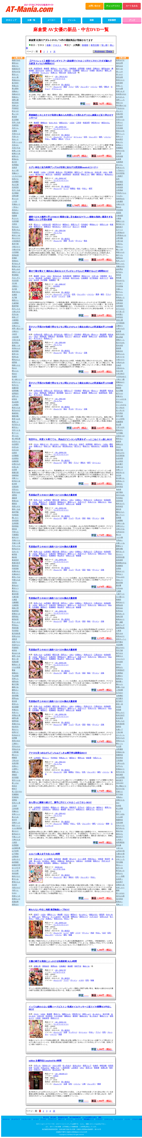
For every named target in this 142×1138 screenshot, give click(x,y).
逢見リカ (84, 70)
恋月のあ (15, 314)
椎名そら (86, 446)
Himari (118, 664)
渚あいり (119, 580)
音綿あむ (15, 261)
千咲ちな (15, 532)
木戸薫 (14, 297)
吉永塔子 (119, 882)
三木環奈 (15, 405)
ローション (78, 137)
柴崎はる (119, 444)
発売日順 (95, 45)
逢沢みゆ (119, 66)
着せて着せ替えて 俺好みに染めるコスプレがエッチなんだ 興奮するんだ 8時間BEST (68, 271)
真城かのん (16, 724)
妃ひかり (99, 809)
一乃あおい (120, 170)
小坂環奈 (15, 320)
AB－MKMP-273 (61, 1074)
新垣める (15, 159)
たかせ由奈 (58, 1016)
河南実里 (57, 174)
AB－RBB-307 (60, 284)
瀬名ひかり (102, 502)
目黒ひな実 (72, 73)
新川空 (14, 162)
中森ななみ (16, 580)
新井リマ (119, 137)
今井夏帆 (35, 504)
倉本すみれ (120, 334)
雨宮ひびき (120, 131)
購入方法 (46, 1117)
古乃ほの (119, 693)
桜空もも (119, 402)
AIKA (105, 172)
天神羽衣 (15, 125)
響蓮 (13, 670)
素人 (65, 877)
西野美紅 (15, 616)
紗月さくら (16, 382)
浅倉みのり (16, 94)
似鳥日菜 (119, 616)
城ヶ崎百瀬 (16, 439)
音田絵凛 (15, 255)
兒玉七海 (119, 371)
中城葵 (92, 70)
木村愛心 (119, 314)
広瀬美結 (119, 673)
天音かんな (16, 134)
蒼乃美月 (15, 83)
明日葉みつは (121, 105)
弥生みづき (120, 856)
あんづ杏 (15, 170)
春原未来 (57, 859)
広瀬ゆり (119, 676)
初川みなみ (57, 276)
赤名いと (119, 86)
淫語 (84, 518)
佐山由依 (15, 402)
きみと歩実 (56, 1066)
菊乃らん (119, 292)
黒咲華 (118, 348)
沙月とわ (37, 1066)
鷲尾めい (119, 902)
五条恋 (118, 365)
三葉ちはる (120, 763)
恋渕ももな (120, 354)
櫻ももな (15, 371)
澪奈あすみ (16, 749)
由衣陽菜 (15, 862)
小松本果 (15, 337)
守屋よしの (16, 837)
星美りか (89, 1068)
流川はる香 (120, 896)
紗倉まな (119, 396)
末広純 (118, 475)
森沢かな (97, 444)
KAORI (36, 1068)
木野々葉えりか (18, 328)
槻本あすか (16, 549)
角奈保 (118, 489)
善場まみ (15, 501)
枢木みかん (95, 446)
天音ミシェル (17, 142)
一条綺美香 (65, 1068)
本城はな (15, 710)
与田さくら (97, 758)
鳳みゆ (118, 207)
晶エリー (76, 227)
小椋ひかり (16, 247)
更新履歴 (112, 20)
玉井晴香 (15, 523)
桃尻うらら (16, 825)
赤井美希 (119, 83)
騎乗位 (54, 139)
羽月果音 (15, 631)
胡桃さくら (120, 340)
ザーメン (78, 241)
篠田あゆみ (105, 68)
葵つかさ (119, 74)
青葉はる (15, 86)
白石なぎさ (120, 453)
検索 (92, 20)
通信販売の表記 (63, 1117)
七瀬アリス (120, 594)
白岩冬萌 (119, 458)
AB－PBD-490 (60, 342)
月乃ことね (16, 546)
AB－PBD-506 (60, 231)
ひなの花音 (16, 667)
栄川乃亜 (66, 917)
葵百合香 (119, 77)
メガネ (81, 980)
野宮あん (15, 625)
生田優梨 (15, 182)
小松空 (14, 334)
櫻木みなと (16, 360)
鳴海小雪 (15, 608)
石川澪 (36, 280)
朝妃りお (119, 103)
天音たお (15, 137)
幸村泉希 (15, 873)
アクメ (71, 87)
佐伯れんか (16, 348)
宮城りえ (119, 792)
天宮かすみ (16, 148)
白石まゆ (15, 450)
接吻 (65, 241)
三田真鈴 (119, 760)
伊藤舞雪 (119, 185)
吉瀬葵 (14, 295)
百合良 (14, 885)
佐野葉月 (15, 393)
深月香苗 (15, 777)
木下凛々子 (120, 312)
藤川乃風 (15, 684)
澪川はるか (16, 746)
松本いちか (73, 444)
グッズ (132, 20)
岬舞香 (14, 758)
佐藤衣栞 (15, 388)
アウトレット (57, 89)
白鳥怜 (14, 453)
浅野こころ (120, 100)
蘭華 (93, 174)
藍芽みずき (120, 60)
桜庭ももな (16, 365)
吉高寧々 (119, 879)
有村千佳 (77, 966)
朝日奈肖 (15, 103)
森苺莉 (101, 915)
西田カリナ (55, 1018)
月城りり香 (16, 543)
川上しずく (16, 278)
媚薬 (65, 87)
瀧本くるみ (16, 509)
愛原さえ (96, 861)
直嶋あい (55, 863)
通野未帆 (119, 549)
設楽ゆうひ (120, 436)
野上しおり (16, 622)
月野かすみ (120, 529)
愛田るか (15, 63)
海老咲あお (120, 199)
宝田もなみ (104, 917)
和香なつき (16, 896)
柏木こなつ (120, 261)
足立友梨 (119, 117)
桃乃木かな (120, 828)
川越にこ (119, 289)
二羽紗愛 (119, 690)
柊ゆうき (47, 446)
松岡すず (15, 732)
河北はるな (45, 1068)
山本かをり (16, 859)
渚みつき (67, 70)
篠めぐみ (86, 966)
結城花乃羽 (16, 865)
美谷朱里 (76, 174)
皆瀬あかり (120, 769)
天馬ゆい (119, 540)
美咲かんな (120, 741)
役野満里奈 (120, 842)
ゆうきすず (16, 868)
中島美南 (15, 568)
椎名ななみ (16, 408)
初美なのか (16, 636)
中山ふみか (120, 577)
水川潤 (118, 746)
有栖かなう (38, 446)
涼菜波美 (15, 487)
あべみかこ (63, 68)
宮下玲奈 (119, 794)
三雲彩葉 (15, 752)
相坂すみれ (16, 60)
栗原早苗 (15, 306)
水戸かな (119, 766)
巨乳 (77, 87)
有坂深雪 (86, 123)
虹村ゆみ (119, 611)
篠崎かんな (66, 1014)
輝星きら (15, 300)
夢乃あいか (120, 871)
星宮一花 (119, 704)
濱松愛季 (103, 334)
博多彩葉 (15, 628)
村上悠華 (119, 808)
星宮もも (15, 704)
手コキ (71, 241)
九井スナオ (120, 357)
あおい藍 (15, 77)
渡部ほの (15, 904)
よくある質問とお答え (90, 1117)
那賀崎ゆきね (121, 563)
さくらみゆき (56, 917)
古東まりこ (16, 326)
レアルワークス (59, 79)
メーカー (51, 20)
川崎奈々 (15, 286)
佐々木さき (120, 410)
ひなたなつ (120, 659)
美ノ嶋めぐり (121, 786)
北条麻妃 (62, 966)
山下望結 (15, 854)
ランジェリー (119, 1119)
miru (117, 803)
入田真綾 (119, 190)
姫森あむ (15, 673)
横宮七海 (62, 73)
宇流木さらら (121, 193)
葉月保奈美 (16, 633)
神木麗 (118, 278)
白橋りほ (119, 467)
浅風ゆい (15, 91)
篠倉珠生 (15, 413)
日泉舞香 (76, 70)
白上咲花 (119, 461)
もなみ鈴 (119, 817)
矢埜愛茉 (15, 845)
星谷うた (15, 693)
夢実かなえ (16, 882)
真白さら (15, 729)
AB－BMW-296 (60, 508)
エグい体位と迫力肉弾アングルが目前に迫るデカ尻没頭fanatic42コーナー (63, 167)
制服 (70, 935)
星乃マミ (77, 446)
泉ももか (15, 199)
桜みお (14, 368)
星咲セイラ (83, 917)
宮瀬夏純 (15, 794)
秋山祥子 (60, 504)
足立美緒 (15, 120)
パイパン (94, 87)
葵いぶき (119, 72)
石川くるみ (16, 190)
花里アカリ (16, 642)
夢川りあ (15, 879)
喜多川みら (16, 292)
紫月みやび (16, 410)
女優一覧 (31, 20)
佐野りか (15, 396)
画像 (48, 45)
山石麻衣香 (16, 848)
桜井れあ (15, 357)
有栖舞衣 (52, 280)
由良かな (119, 873)
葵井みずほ (16, 72)
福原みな (119, 679)
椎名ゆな (119, 430)
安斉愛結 (15, 165)
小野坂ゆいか (121, 235)
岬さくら (119, 744)
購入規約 (53, 1117)
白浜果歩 (15, 458)
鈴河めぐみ (16, 481)
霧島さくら (51, 915)
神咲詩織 (103, 1066)
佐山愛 (118, 424)
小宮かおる (16, 340)
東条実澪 (15, 560)
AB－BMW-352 (60, 127)
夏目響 (118, 585)
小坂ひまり (120, 360)
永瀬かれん (16, 571)
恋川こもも (16, 309)
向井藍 (118, 806)
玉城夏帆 (119, 520)
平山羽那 (15, 676)
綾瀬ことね (16, 151)
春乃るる (119, 653)
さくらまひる (121, 399)
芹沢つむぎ (106, 861)
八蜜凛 (118, 631)
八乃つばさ (94, 917)
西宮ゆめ (119, 608)
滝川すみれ (120, 495)
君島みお (55, 809)
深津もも (15, 679)
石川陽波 (15, 193)
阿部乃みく (92, 859)
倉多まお (59, 172)
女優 (65, 1032)
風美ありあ (16, 266)
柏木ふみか (16, 269)
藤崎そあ (15, 687)
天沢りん (15, 128)
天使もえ (119, 122)
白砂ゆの (64, 863)
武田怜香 (119, 501)
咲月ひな (15, 385)
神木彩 (118, 275)
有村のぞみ (120, 151)
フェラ (47, 296)
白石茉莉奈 (120, 456)
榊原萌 (118, 388)
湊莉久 (53, 861)
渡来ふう (119, 904)
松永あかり (16, 735)
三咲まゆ (15, 760)
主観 (68, 296)
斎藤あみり (120, 382)
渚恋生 (14, 583)
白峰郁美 (15, 461)
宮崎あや (96, 68)
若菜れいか (16, 899)
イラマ (77, 933)
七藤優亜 (15, 602)
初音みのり (120, 636)
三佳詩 (14, 806)
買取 (99, 1117)
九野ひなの (120, 328)
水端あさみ (120, 752)
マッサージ (68, 137)
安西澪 (14, 168)
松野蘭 (14, 738)
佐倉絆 (88, 68)
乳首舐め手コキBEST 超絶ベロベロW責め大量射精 (53, 495)
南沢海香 (119, 775)
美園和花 (119, 755)
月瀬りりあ (120, 523)
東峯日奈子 (16, 563)
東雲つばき (16, 419)
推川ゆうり (120, 224)
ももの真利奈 (17, 828)
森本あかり (16, 834)
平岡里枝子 (120, 670)
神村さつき (16, 272)
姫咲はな (119, 667)
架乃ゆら (119, 272)
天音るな (15, 145)
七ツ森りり (120, 597)
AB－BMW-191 (60, 1022)
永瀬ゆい (78, 500)
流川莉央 (119, 899)
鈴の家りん (120, 478)
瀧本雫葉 (15, 512)
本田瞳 (118, 710)
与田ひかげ (16, 888)
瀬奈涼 (39, 863)
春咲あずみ (46, 1070)
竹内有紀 (84, 224)
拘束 (92, 933)
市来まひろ (88, 500)
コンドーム (78, 1119)
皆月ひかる (58, 70)
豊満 (97, 294)
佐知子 (81, 444)
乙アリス (119, 230)
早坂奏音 (15, 648)
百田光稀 (119, 823)
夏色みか (15, 585)
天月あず (119, 125)
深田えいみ (104, 224)
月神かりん (16, 540)
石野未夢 (15, 196)
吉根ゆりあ (120, 885)
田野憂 (118, 518)
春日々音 (15, 659)
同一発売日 (65, 85)
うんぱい (119, 196)
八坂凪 (14, 842)
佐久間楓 (119, 391)
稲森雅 (14, 216)
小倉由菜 (119, 216)
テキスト (57, 45)
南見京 (14, 786)
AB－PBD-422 (60, 813)
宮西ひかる (120, 800)
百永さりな (92, 502)
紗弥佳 (14, 399)
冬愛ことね (40, 919)
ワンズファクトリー (61, 129)
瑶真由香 (15, 662)
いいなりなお (17, 176)
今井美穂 (88, 861)
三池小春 (119, 732)
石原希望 (119, 162)
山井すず (49, 70)
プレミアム (57, 233)
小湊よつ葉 (120, 379)
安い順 (104, 45)
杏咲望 (100, 859)
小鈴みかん (120, 368)
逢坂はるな (63, 123)
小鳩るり (15, 331)
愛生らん (15, 74)
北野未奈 (119, 303)
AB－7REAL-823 (61, 77)
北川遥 (14, 289)
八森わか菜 (120, 854)
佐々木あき (94, 1016)
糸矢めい (15, 210)
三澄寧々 (15, 769)
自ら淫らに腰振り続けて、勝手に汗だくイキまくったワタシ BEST (60, 802)
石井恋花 (15, 187)
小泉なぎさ (16, 312)
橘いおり (15, 518)
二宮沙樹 (50, 172)
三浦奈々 (15, 744)
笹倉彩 (14, 376)
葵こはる (37, 861)
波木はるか (77, 1066)
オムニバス (57, 87)
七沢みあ (119, 588)
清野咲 (14, 495)
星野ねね (15, 698)
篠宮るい (15, 427)
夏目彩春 (119, 583)
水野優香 (119, 749)
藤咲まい (15, 690)
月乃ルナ (81, 807)
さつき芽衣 (120, 419)
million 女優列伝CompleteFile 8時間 (45, 1061)
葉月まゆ (119, 633)
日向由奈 (119, 662)
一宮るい (15, 207)
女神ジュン (16, 814)
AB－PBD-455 (60, 762)
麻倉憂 (46, 68)
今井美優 (15, 221)
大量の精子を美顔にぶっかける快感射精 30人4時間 (53, 961)
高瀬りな (54, 73)
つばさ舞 (119, 537)
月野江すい (120, 526)
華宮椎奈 (15, 275)
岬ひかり (15, 755)
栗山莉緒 (119, 337)
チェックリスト (113, 6)
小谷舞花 (15, 323)
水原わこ (15, 766)
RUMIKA (45, 861)
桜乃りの (119, 393)
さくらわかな (121, 405)
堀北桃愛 (15, 707)
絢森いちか (55, 1068)
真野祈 (118, 727)
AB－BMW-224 (60, 923)
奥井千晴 (15, 244)
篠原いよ (15, 422)
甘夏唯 (14, 131)
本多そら (15, 712)
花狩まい (64, 500)
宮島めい (119, 797)
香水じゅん (120, 264)
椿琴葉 (14, 554)
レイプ (66, 933)
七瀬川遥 (15, 597)
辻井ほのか (46, 809)
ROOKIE (56, 286)
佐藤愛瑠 (119, 422)
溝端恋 (14, 775)
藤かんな (119, 684)
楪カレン (37, 224)
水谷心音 (98, 172)
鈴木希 (14, 484)
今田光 (14, 224)
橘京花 (118, 509)
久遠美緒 (15, 303)
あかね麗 (119, 89)
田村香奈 (15, 526)
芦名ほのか (120, 108)
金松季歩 (119, 269)
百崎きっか (16, 823)
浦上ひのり (16, 238)
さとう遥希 (82, 859)
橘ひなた (32, 863)
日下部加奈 (94, 278)
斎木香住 (15, 343)
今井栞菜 (119, 187)
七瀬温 (14, 600)
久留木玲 (52, 502)
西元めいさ (120, 614)
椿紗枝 (14, 557)
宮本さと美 (16, 803)
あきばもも (120, 97)
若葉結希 (15, 902)
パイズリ (61, 296)
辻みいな (15, 552)
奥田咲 (118, 213)
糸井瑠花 (119, 182)
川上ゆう (119, 283)
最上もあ (15, 817)
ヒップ (66, 188)
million (55, 1076)
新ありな (119, 142)
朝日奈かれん (68, 446)
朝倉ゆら (15, 97)
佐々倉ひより (17, 379)
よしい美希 (120, 876)
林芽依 (14, 650)
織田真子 (119, 227)
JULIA (43, 276)
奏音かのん (105, 123)
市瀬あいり (16, 204)
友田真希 (119, 560)
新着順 (85, 45)
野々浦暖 (119, 622)
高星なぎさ (16, 506)
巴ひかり (119, 554)
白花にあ (15, 467)
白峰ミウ (119, 470)
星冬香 (14, 701)
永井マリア (67, 227)
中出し (47, 139)
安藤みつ (15, 173)
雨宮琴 (107, 859)
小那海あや (120, 233)
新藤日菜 (15, 472)
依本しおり (120, 888)
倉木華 (118, 331)
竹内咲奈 (15, 515)
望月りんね (16, 780)
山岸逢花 (47, 278)
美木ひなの (120, 738)
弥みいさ (15, 139)
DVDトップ (11, 20)
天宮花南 (119, 128)
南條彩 (118, 600)
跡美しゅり (36, 917)
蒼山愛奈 (15, 89)
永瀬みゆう (16, 574)
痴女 (78, 188)
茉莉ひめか (16, 741)
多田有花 (119, 506)
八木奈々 (119, 840)
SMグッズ (61, 1119)
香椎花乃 (47, 227)
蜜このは (15, 783)
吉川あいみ (89, 172)
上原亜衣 (74, 1068)
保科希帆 (15, 696)
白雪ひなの (16, 464)
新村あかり (120, 602)
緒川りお (49, 174)
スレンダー (84, 87)
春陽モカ (119, 656)
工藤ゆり (119, 326)
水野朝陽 (81, 68)
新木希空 (119, 139)
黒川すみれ (75, 278)
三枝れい (119, 385)
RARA (14, 893)
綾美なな (15, 156)
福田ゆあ (15, 681)
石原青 (118, 159)
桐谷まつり (85, 174)
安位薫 (118, 845)
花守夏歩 (119, 642)
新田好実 (15, 619)
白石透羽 (15, 444)
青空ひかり (120, 80)
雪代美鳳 (119, 862)
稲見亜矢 (47, 863)
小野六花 (119, 241)
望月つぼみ (120, 814)
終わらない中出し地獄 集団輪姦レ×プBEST (49, 909)
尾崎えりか (93, 336)
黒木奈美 (119, 345)
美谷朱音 (119, 758)
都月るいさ (120, 552)
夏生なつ (15, 588)
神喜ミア (15, 317)
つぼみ (71, 123)
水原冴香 (15, 763)
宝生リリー (56, 278)
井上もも (15, 218)
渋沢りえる (16, 430)
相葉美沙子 (16, 69)
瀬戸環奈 (119, 492)
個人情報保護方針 (75, 1117)
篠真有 (118, 441)
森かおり (15, 831)
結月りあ (119, 868)
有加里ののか (121, 94)
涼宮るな (15, 489)
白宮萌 (14, 470)
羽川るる (15, 227)
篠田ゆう (54, 68)
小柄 (84, 1084)
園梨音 (14, 504)
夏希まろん (90, 809)
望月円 (14, 820)
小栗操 (118, 218)
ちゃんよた (45, 73)
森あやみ (119, 831)
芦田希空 (15, 108)
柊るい (66, 919)
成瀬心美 (37, 966)
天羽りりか (120, 120)
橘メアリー (120, 515)
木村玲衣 (119, 317)
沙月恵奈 (35, 73)
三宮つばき (120, 427)
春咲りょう (72, 502)
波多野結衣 (38, 68)
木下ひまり (38, 338)
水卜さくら (120, 735)
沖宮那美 (119, 210)
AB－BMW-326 (60, 452)
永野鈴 (118, 568)
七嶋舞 (118, 591)
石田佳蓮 (119, 156)
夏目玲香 (15, 594)
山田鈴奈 (15, 856)
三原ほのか (98, 500)
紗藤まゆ (61, 861)
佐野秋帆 (15, 391)
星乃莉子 (119, 701)
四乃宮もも (16, 424)
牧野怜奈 (15, 721)
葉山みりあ (16, 653)
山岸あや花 (46, 224)
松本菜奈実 (67, 276)
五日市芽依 (120, 173)
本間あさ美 (16, 715)
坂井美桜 (15, 351)
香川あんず (16, 264)
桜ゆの (14, 374)
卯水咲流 (49, 1016)
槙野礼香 (15, 718)
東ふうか (15, 114)
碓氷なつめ (16, 235)
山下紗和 (15, 851)
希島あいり (94, 224)
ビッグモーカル (59, 869)
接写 (90, 188)
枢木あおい (109, 174)
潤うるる (15, 436)
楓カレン (119, 247)
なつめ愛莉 (48, 859)
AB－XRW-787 (60, 970)
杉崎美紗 (15, 475)
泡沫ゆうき (46, 1066)
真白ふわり (120, 712)
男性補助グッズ (89, 1119)
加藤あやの (120, 266)
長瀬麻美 (52, 504)
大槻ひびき (120, 204)
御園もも (15, 772)
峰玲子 (14, 789)
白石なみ (15, 447)
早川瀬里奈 (68, 172)
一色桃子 (119, 176)
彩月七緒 (119, 416)
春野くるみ (16, 656)
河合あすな (120, 281)
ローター (36, 1119)
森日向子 (99, 70)
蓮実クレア (78, 172)
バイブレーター (26, 1119)
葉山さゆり (120, 648)
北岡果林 (119, 300)
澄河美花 (119, 487)
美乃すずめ (120, 789)
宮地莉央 (15, 797)
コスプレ (67, 294)
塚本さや (15, 537)
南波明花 (15, 611)
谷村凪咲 (15, 520)
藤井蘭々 (119, 681)
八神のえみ (16, 840)
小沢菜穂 (15, 252)
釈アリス (15, 433)
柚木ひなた (16, 876)
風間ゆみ (54, 966)
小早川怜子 (120, 374)
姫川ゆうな (40, 174)
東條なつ (119, 546)
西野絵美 (43, 336)
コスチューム (108, 1119)
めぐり (118, 811)
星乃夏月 (119, 698)
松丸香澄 (119, 718)
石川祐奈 (66, 278)
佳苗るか (79, 861)
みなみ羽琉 (120, 777)
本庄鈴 (118, 707)
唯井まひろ (120, 504)
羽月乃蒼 (119, 650)
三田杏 (78, 123)
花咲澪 (14, 639)
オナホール (6, 1119)
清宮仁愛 (119, 320)
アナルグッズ (52, 1119)
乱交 (104, 933)
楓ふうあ (119, 249)
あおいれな (53, 123)
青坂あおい (16, 80)
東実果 (14, 117)
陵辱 (72, 933)
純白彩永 (15, 727)
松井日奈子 (120, 715)
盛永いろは (16, 577)
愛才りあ (119, 69)
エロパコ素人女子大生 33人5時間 (44, 854)
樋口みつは (56, 446)
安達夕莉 (119, 114)
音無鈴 (14, 258)
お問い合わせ (94, 6)
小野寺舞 (119, 238)
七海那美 (15, 605)
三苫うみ (95, 276)
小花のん (63, 444)
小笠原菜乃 (16, 241)
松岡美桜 (89, 444)
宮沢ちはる (40, 70)
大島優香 (119, 201)
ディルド (43, 1119)
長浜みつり (120, 571)
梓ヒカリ (119, 111)
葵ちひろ (72, 859)
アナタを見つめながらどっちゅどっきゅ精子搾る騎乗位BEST (58, 753)
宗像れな (15, 811)
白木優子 (119, 464)
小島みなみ (120, 362)
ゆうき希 (15, 871)
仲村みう (119, 574)
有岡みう (119, 145)
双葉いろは (120, 687)
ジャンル (72, 20)
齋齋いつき (16, 345)
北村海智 (119, 306)
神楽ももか (120, 252)
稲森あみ (15, 213)
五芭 (117, 179)
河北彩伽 (119, 286)
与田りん (15, 890)
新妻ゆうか (16, 614)
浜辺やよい (16, 645)
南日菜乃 (119, 780)
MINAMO (119, 783)
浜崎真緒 (72, 68)
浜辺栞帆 (119, 645)
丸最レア (119, 729)
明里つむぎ (120, 91)
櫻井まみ (86, 334)
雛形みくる (16, 664)
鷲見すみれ (16, 492)
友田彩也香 (120, 557)
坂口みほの (56, 1070)
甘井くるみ (16, 122)
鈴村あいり (120, 481)
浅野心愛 (15, 100)
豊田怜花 (15, 566)
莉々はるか (54, 444)
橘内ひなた (120, 512)
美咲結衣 (45, 966)
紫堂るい (119, 439)
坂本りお (15, 354)
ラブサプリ (99, 1119)
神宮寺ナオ (95, 123)
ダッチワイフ (15, 1119)
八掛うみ (119, 848)
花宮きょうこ (121, 639)
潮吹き (106, 87)
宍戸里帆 (44, 280)
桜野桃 (14, 362)
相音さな (15, 66)
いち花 (14, 201)
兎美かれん (16, 230)
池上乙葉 (15, 185)
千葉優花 (15, 535)
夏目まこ (15, 591)
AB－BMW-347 (60, 178)
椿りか (118, 535)
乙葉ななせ (38, 859)
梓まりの (15, 111)
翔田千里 (119, 450)
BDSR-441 (59, 867)
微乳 (100, 87)
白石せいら (16, 441)
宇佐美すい (16, 233)
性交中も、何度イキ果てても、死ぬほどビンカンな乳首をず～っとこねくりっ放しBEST (70, 439)
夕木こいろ (120, 859)
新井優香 (60, 336)
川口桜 (14, 283)
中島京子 (37, 1070)
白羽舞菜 (15, 456)
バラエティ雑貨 (137, 1119)
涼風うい (15, 478)
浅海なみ (15, 105)
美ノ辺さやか (17, 792)
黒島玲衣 (119, 351)
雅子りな (119, 255)
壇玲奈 (14, 529)
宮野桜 (14, 800)
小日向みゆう (121, 376)
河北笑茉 (15, 281)
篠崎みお (44, 123)
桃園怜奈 (76, 276)
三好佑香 (15, 808)
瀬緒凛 (14, 498)
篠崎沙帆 (15, 416)
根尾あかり (38, 227)
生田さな (15, 179)
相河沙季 (119, 63)
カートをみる (132, 6)
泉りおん (119, 165)
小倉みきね (16, 249)
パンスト (127, 1119)
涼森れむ (119, 484)
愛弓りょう (120, 134)
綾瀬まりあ (16, 153)
